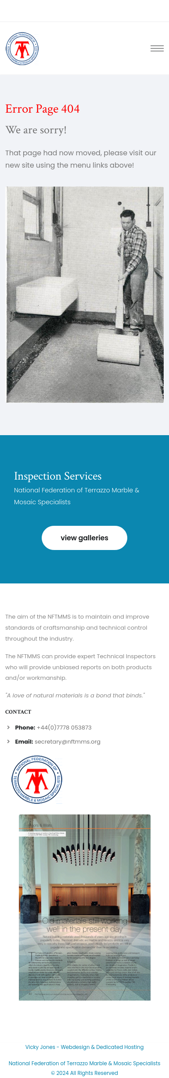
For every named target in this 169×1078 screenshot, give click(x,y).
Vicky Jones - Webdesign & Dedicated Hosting (84, 1047)
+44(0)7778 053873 (64, 727)
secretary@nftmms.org (68, 741)
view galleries (84, 538)
